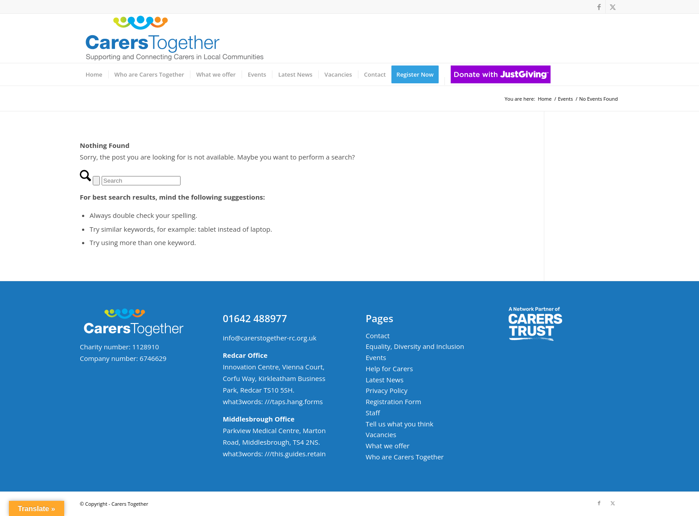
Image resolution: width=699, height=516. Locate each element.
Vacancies (381, 434)
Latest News (384, 379)
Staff (373, 412)
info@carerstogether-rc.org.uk (270, 337)
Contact (378, 335)
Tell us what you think (399, 423)
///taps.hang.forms (294, 401)
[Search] (141, 180)
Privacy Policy (386, 390)
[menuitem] (94, 74)
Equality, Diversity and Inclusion (415, 346)
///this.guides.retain (295, 453)
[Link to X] (612, 6)
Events (376, 357)
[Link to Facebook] (598, 6)
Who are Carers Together (405, 456)
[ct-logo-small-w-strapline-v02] (173, 38)
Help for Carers (389, 368)
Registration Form (393, 401)
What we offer (387, 445)
